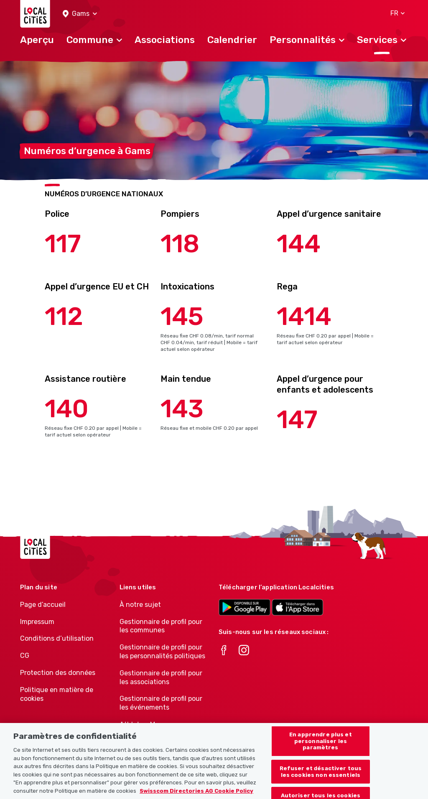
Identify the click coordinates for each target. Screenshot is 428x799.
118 (179, 244)
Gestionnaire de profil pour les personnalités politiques (162, 651)
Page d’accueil (43, 605)
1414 (304, 316)
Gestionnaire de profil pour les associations (161, 677)
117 (63, 244)
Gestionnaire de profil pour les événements (161, 703)
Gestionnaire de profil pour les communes (161, 626)
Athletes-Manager (148, 724)
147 (297, 419)
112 (64, 316)
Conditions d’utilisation (57, 638)
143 (182, 409)
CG (24, 655)
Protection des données (57, 673)
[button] (80, 14)
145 (182, 316)
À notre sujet (140, 605)
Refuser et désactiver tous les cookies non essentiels (321, 780)
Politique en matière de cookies (56, 694)
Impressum (37, 622)
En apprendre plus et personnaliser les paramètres (320, 749)
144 (299, 244)
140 (67, 409)
